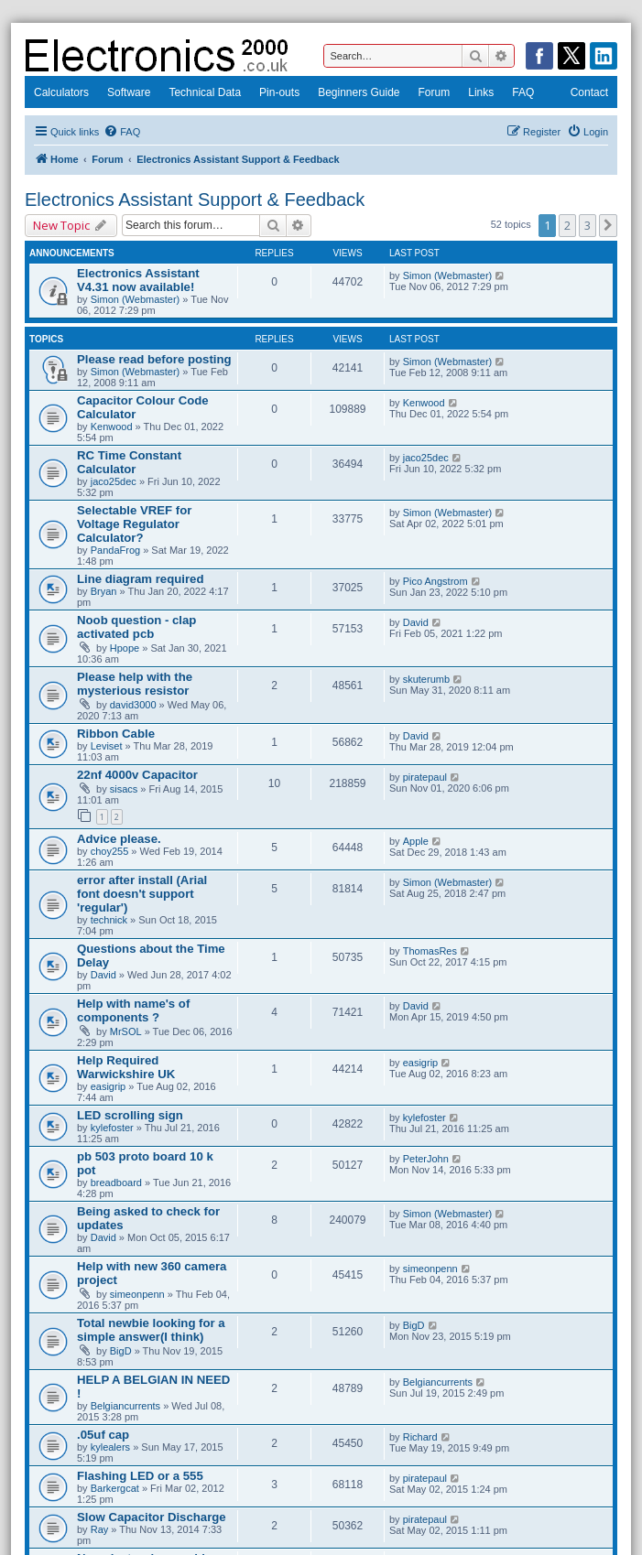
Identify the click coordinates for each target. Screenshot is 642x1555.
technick (109, 919)
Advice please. (119, 839)
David (416, 622)
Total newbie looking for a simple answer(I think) (151, 1330)
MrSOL (126, 1031)
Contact (589, 92)
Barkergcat (115, 1488)
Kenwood (112, 426)
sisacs (124, 788)
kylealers (110, 1447)
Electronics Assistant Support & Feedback (195, 199)
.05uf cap (103, 1435)
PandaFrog (115, 550)
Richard (420, 1436)
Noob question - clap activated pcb (136, 627)
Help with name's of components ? (133, 1010)
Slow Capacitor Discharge (151, 1517)
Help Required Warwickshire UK (126, 1067)
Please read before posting (154, 359)
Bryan (104, 591)
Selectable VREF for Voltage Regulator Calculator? (134, 524)
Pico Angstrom (435, 581)
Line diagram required (140, 579)
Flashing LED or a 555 (140, 1476)
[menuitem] (121, 132)
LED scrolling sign (130, 1115)
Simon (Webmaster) (135, 299)
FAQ (523, 92)
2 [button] (567, 225)
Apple (416, 841)
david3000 (133, 704)
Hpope (124, 648)
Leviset (107, 745)
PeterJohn (426, 1158)
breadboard (116, 1182)
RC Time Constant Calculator (129, 462)
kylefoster (112, 1127)
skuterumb (426, 679)
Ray (100, 1529)
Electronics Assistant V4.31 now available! (138, 280)
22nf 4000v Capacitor (137, 775)
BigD (121, 1350)
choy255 (110, 851)
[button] (608, 225)
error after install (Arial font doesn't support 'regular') (142, 893)
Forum (435, 92)
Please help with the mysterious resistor (134, 683)
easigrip (108, 1086)
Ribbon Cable (116, 733)
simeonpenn (137, 1294)
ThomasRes (430, 950)
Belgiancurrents (125, 1405)
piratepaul (425, 777)
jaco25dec (113, 481)
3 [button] (587, 225)
